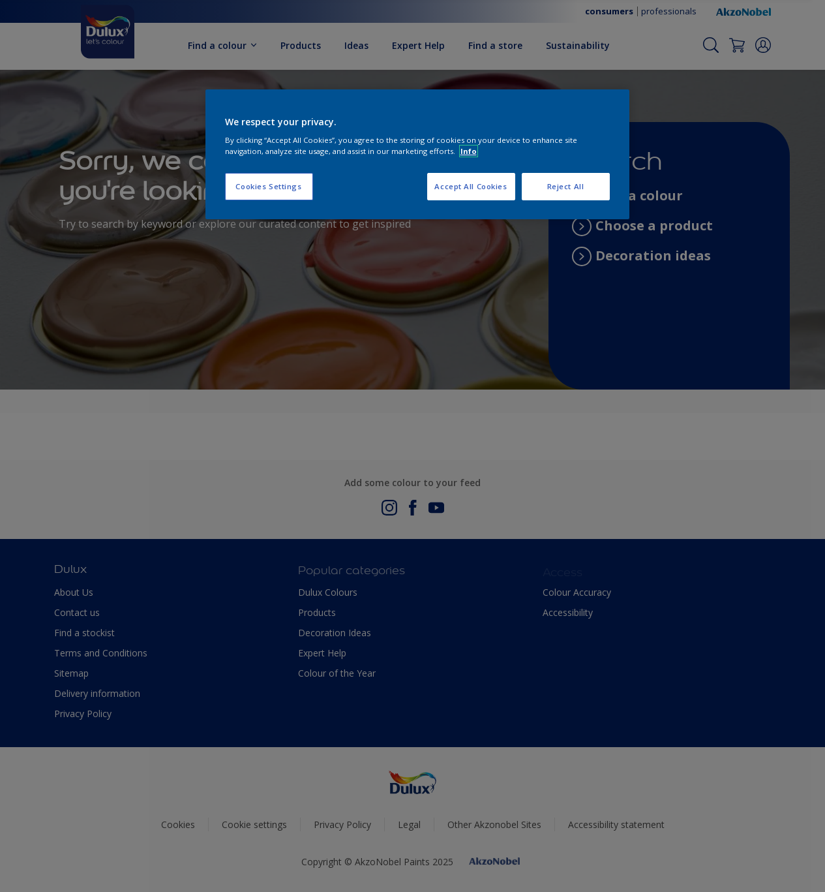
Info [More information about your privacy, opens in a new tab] (468, 151)
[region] (417, 154)
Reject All (565, 186)
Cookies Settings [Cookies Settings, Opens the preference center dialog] (268, 186)
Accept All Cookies (470, 186)
